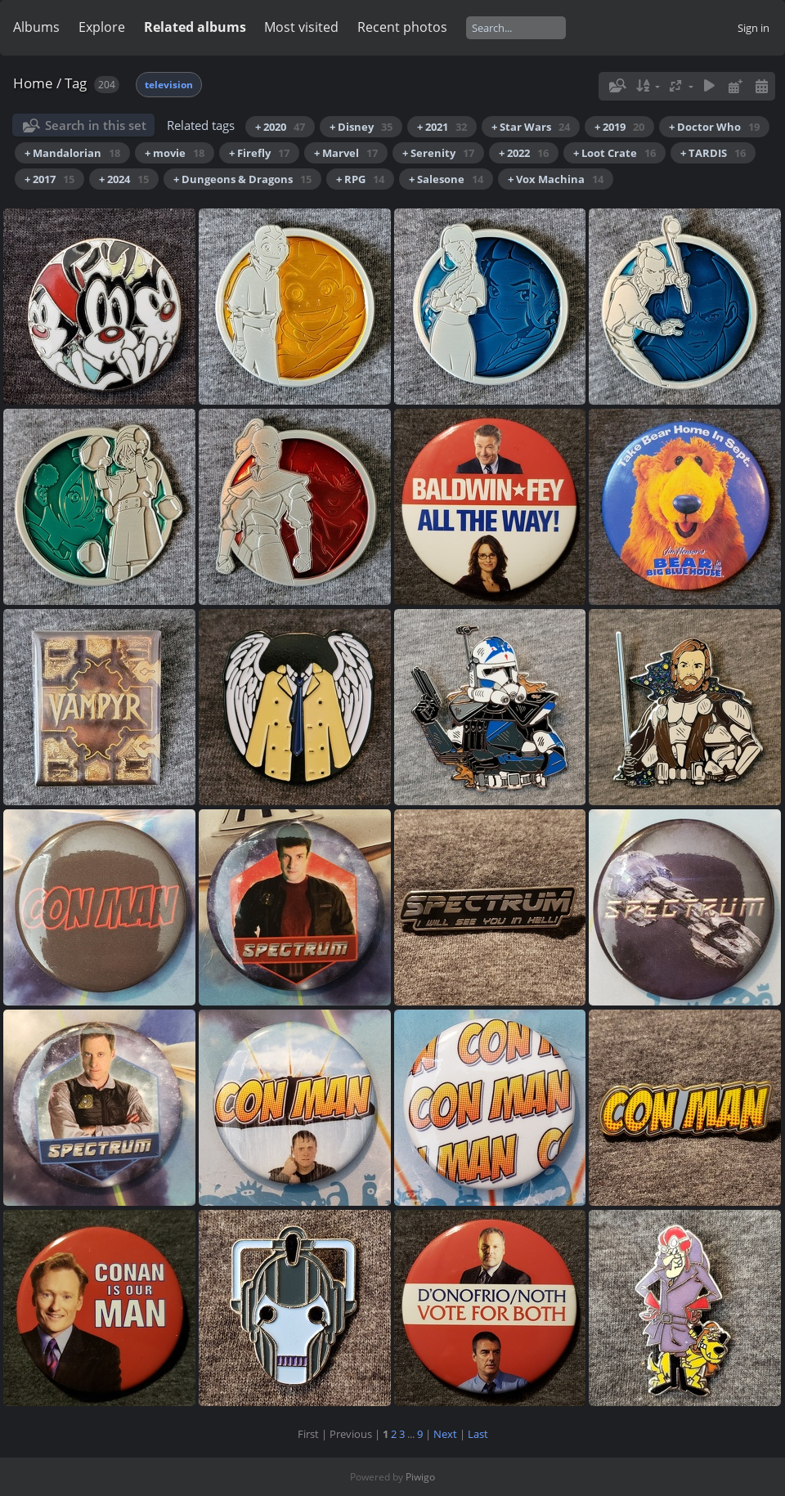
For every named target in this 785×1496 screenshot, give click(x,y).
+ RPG (360, 179)
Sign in (753, 27)
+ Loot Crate (614, 153)
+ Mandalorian (72, 153)
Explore (101, 27)
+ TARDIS (713, 153)
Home (33, 83)
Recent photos (402, 27)
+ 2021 (442, 126)
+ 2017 (49, 179)
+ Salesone (446, 179)
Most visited (301, 27)
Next (445, 1434)
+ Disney (361, 126)
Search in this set (95, 125)
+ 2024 (124, 179)
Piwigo (420, 1477)
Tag (76, 83)
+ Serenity (438, 153)
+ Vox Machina (555, 179)
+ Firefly (259, 153)
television (169, 85)
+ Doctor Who (714, 126)
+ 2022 (524, 153)
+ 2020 (280, 126)
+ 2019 (619, 126)
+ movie (174, 153)
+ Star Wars (530, 126)
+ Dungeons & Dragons (242, 179)
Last (478, 1434)
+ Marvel (346, 153)
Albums (36, 27)
